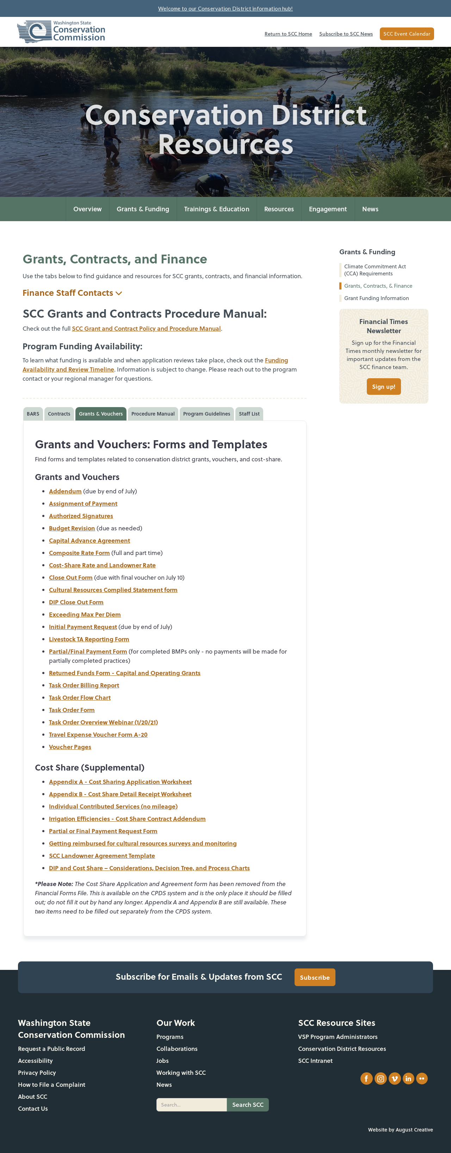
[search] (191, 1104)
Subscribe (315, 977)
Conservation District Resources (342, 1048)
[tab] (33, 413)
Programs (170, 1036)
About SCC (32, 1096)
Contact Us (33, 1108)
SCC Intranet (315, 1060)
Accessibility (35, 1060)
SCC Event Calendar (407, 33)
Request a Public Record (51, 1048)
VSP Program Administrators (338, 1036)
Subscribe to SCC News (346, 33)
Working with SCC (181, 1072)
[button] (143, 209)
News (370, 208)
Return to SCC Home (288, 33)
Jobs (162, 1060)
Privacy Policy (37, 1072)
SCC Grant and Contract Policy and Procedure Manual (146, 328)
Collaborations (177, 1048)
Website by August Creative (400, 1129)
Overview (87, 208)
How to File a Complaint (51, 1084)
